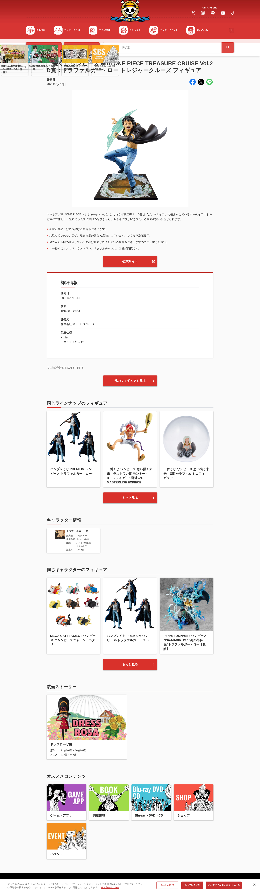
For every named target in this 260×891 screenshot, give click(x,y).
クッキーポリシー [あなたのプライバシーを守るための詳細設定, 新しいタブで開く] (110, 888)
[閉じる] (254, 885)
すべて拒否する (192, 885)
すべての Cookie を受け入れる (224, 885)
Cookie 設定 (167, 885)
